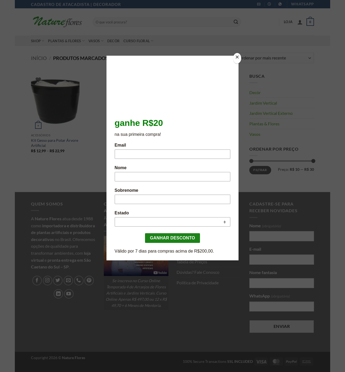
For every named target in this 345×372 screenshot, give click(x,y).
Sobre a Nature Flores (197, 220)
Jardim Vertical (263, 102)
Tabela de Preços (192, 261)
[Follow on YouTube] (69, 294)
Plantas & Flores (66, 40)
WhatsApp (269, 296)
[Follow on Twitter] (58, 280)
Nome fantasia (263, 272)
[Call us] (79, 280)
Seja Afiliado (188, 251)
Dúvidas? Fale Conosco (198, 272)
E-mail (255, 248)
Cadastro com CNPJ (195, 240)
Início (39, 58)
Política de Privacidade (198, 282)
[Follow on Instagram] (47, 280)
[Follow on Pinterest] (89, 280)
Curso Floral (138, 40)
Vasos (96, 40)
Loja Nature (187, 230)
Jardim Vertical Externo (271, 113)
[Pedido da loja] (274, 58)
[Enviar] (235, 22)
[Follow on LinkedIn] (58, 294)
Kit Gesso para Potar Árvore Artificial (54, 143)
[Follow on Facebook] (37, 280)
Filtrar (260, 170)
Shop (37, 40)
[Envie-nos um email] (68, 280)
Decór (113, 41)
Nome (265, 226)
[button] (300, 22)
